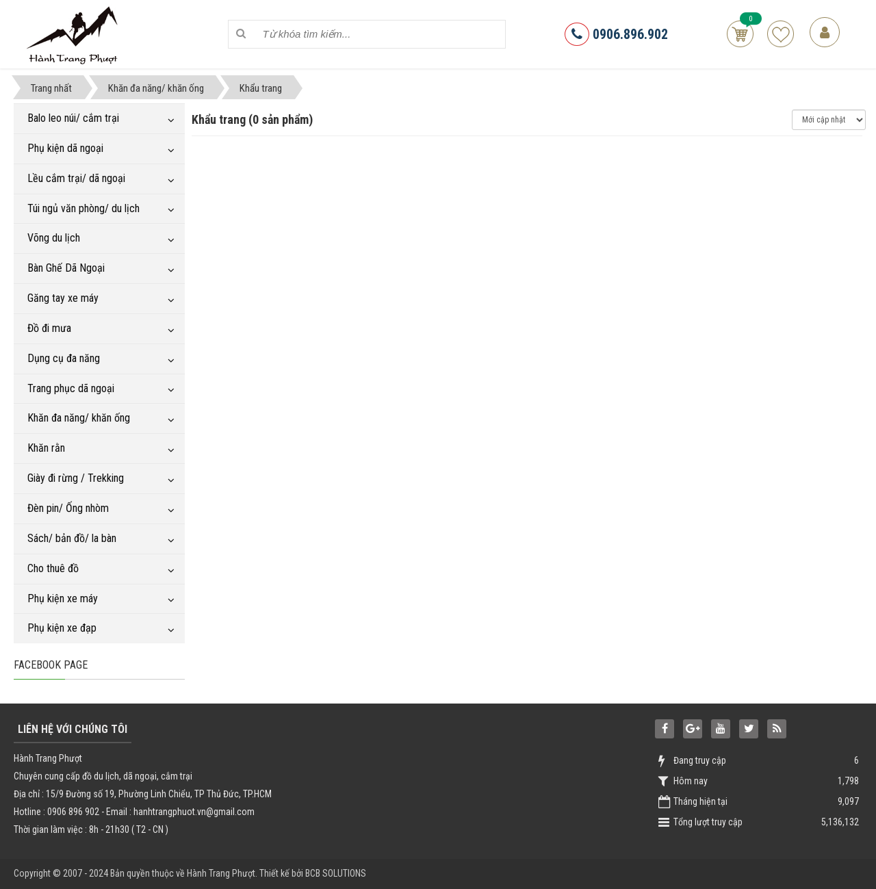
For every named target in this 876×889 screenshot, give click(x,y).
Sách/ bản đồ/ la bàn (71, 538)
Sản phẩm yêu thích (780, 34)
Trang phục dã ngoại (70, 388)
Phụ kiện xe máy (62, 598)
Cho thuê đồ (53, 568)
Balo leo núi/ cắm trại (73, 118)
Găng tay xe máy (63, 298)
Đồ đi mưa (49, 328)
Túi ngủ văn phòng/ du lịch (83, 208)
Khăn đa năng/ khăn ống (78, 417)
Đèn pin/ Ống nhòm (68, 508)
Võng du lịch (53, 237)
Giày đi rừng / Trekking (75, 478)
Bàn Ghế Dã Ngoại (66, 267)
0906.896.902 (616, 34)
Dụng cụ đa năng (63, 358)
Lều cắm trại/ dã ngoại (76, 178)
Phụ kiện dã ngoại (65, 148)
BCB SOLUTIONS (335, 873)
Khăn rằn (46, 447)
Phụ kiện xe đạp (61, 627)
